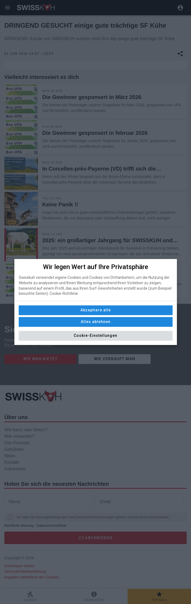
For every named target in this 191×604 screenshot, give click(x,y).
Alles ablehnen (96, 321)
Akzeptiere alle (95, 310)
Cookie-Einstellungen (95, 335)
